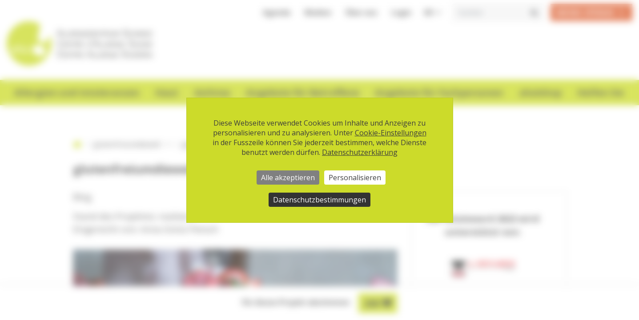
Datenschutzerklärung (360, 152)
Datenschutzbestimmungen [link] (319, 200)
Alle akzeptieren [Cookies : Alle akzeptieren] (288, 177)
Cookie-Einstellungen (390, 133)
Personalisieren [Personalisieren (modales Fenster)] (355, 177)
